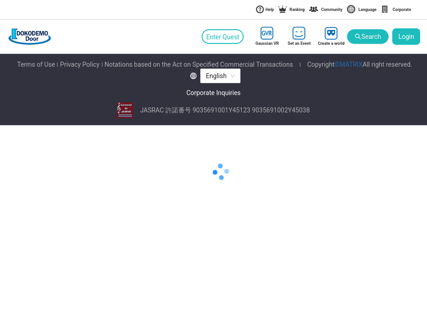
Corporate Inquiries (214, 92)
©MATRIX (349, 64)
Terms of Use (36, 64)
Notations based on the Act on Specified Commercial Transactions (199, 64)
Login (406, 36)
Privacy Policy (79, 64)
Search (368, 37)
